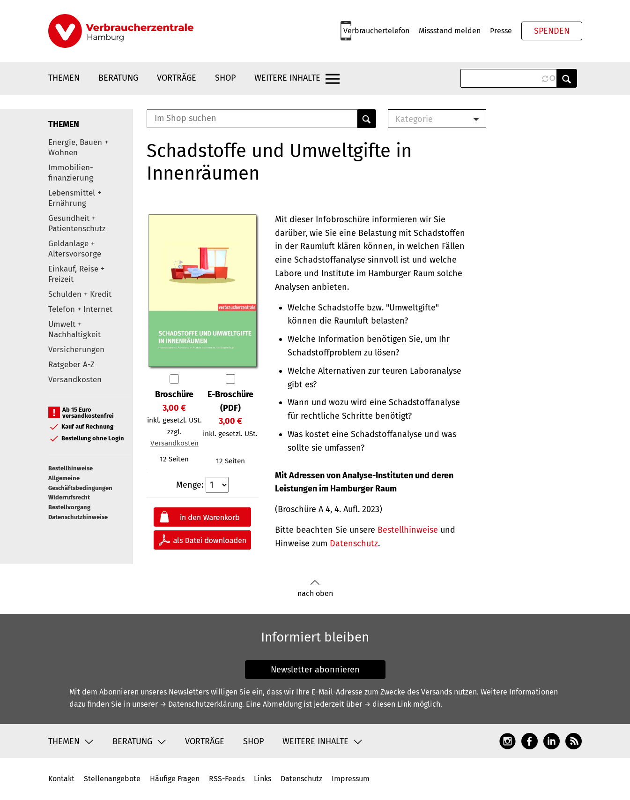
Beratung (118, 78)
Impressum (351, 778)
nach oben (315, 589)
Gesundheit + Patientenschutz (76, 223)
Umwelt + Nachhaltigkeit (74, 329)
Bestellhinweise (70, 468)
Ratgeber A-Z (71, 365)
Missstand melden (450, 30)
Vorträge (176, 78)
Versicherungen (76, 350)
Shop (225, 78)
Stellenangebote (112, 778)
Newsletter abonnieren (315, 669)
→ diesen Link (387, 704)
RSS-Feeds (227, 778)
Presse (501, 30)
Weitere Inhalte (287, 78)
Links (262, 778)
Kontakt (61, 778)
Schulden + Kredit (79, 294)
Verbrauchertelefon (376, 30)
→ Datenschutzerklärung (201, 704)
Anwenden (566, 78)
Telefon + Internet (80, 309)
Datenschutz (354, 543)
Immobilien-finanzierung (70, 173)
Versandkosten (75, 380)
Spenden (552, 31)
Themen (64, 78)
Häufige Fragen (175, 778)
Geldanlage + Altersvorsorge (74, 249)
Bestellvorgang (69, 507)
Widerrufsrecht (69, 497)
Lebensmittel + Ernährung (74, 198)
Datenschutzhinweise (78, 517)
